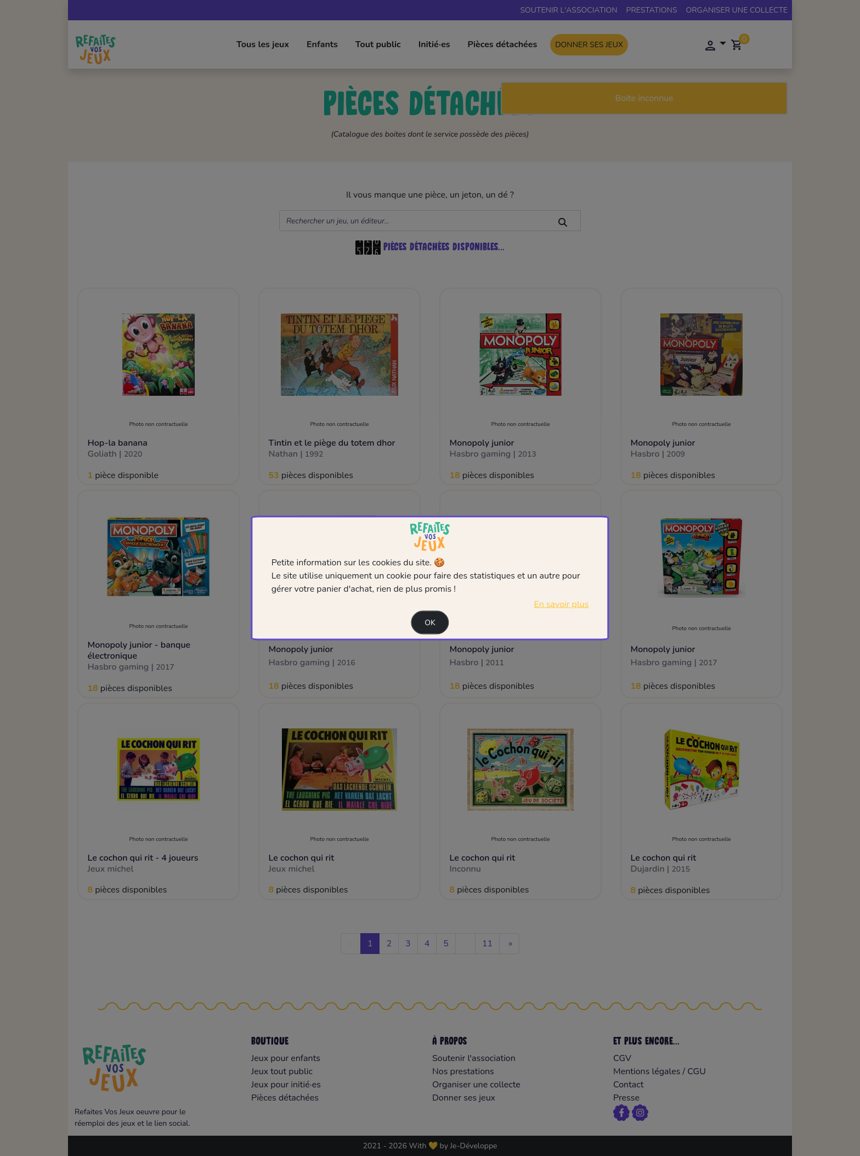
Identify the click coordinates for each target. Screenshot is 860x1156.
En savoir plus (561, 604)
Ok (430, 622)
